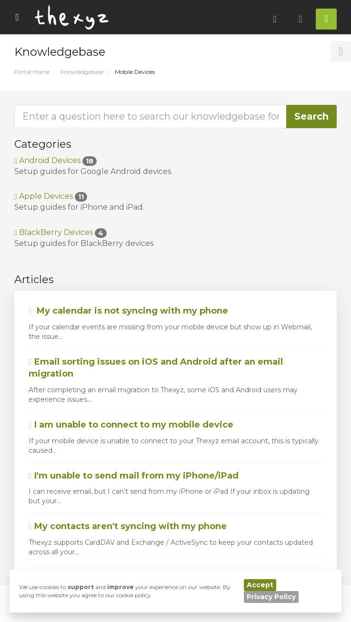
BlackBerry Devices (60, 232)
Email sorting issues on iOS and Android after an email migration (156, 368)
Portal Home (32, 71)
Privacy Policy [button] (271, 596)
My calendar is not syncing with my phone (128, 311)
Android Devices (55, 160)
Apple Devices (50, 196)
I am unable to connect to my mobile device (131, 424)
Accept (260, 585)
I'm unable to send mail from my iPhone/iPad (134, 475)
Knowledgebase (81, 71)
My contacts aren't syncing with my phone (128, 526)
